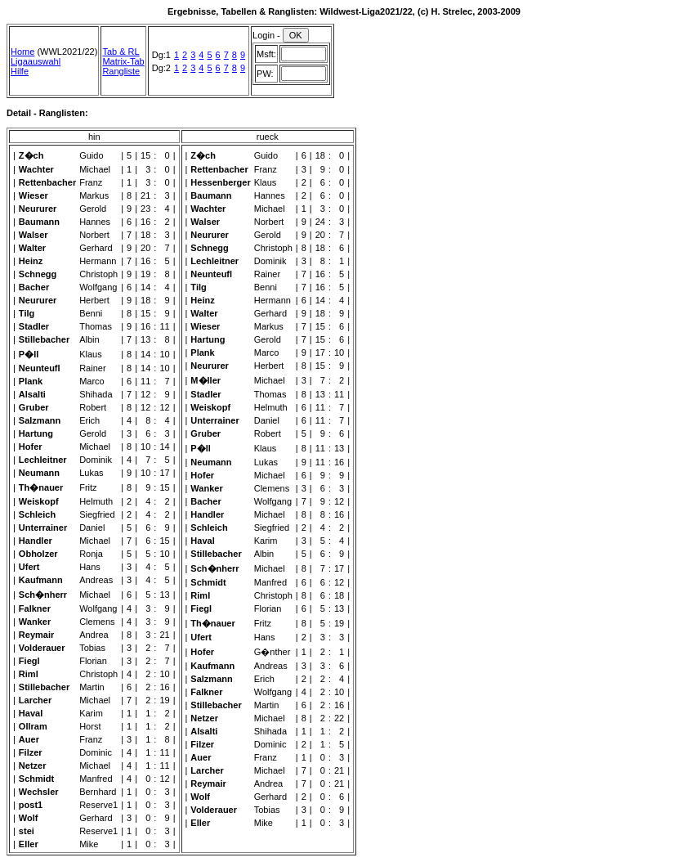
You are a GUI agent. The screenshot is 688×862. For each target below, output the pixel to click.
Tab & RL (120, 51)
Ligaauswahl (35, 61)
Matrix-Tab (123, 61)
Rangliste (121, 71)
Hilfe (20, 71)
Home (22, 51)
